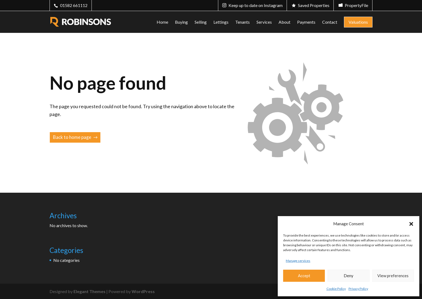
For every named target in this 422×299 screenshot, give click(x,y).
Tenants (242, 22)
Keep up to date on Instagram (255, 5)
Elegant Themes (89, 291)
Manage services (298, 261)
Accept (304, 275)
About (284, 22)
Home (162, 22)
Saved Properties (313, 5)
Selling (201, 22)
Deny (348, 275)
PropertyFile (356, 5)
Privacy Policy (358, 289)
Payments (306, 22)
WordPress (143, 291)
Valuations (358, 21)
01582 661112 (73, 5)
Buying (181, 22)
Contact (329, 22)
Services (264, 22)
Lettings (220, 22)
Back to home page (72, 137)
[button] (411, 224)
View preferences (393, 275)
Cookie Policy (336, 289)
